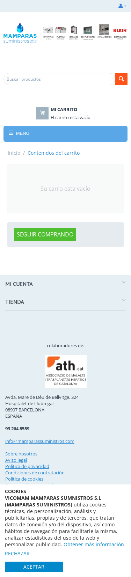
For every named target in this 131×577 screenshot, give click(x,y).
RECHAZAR (17, 553)
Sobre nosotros (21, 454)
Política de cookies (24, 479)
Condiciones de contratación (35, 472)
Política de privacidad (27, 466)
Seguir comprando (45, 234)
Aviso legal (16, 460)
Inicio (14, 152)
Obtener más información (94, 544)
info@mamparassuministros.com (39, 441)
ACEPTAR (33, 566)
